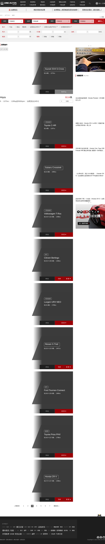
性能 (12, 530)
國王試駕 (19, 527)
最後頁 (56, 506)
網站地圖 (16, 539)
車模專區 (32, 2)
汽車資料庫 (32, 5)
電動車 (24, 534)
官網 (59, 278)
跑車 (31, 530)
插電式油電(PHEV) (50, 27)
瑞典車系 (38, 534)
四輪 (60, 36)
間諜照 (43, 2)
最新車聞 (23, 2)
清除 (102, 17)
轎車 (35, 530)
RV (32, 527)
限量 (73, 527)
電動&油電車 (62, 2)
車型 (4, 21)
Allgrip (3, 97)
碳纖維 (53, 530)
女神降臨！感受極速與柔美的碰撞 (65, 10)
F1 (15, 530)
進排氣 (66, 530)
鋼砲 (73, 530)
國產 (18, 530)
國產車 (47, 527)
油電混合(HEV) (34, 27)
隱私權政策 (9, 539)
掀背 (50, 534)
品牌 (28, 21)
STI (70, 527)
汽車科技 (72, 2)
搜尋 (99, 21)
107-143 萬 (4, 49)
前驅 (38, 530)
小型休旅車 (48, 122)
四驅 (45, 530)
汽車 (28, 530)
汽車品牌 (62, 5)
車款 (75, 21)
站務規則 (22, 539)
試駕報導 (52, 2)
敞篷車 (4, 527)
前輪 (45, 36)
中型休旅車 (48, 298)
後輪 (52, 36)
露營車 (45, 534)
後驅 (42, 530)
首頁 (1, 15)
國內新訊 (42, 5)
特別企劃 (82, 5)
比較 (67, 101)
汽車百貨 (59, 534)
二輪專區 (82, 2)
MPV (46, 254)
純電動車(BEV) (65, 27)
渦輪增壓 (66, 527)
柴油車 (53, 534)
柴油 (18, 27)
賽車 (11, 527)
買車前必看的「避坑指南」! (92, 10)
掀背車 (46, 431)
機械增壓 (56, 527)
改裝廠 (12, 534)
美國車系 (28, 534)
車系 (52, 21)
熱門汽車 (23, 5)
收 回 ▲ (63, 92)
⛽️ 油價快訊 (13, 10)
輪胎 (8, 527)
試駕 (51, 527)
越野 (25, 530)
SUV (29, 527)
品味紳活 (72, 5)
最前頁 (17, 506)
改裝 (25, 527)
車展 (61, 527)
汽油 (10, 27)
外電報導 (52, 5)
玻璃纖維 (60, 530)
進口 (21, 530)
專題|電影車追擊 (39, 10)
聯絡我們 (2, 539)
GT (41, 534)
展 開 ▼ (63, 146)
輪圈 (14, 527)
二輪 (70, 530)
